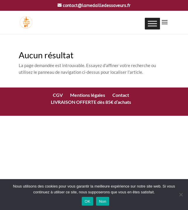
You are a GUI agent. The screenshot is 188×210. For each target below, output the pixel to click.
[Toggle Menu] (152, 23)
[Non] (181, 194)
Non (102, 201)
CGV (58, 95)
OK (87, 201)
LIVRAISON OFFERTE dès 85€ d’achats (91, 102)
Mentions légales (87, 95)
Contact (120, 95)
